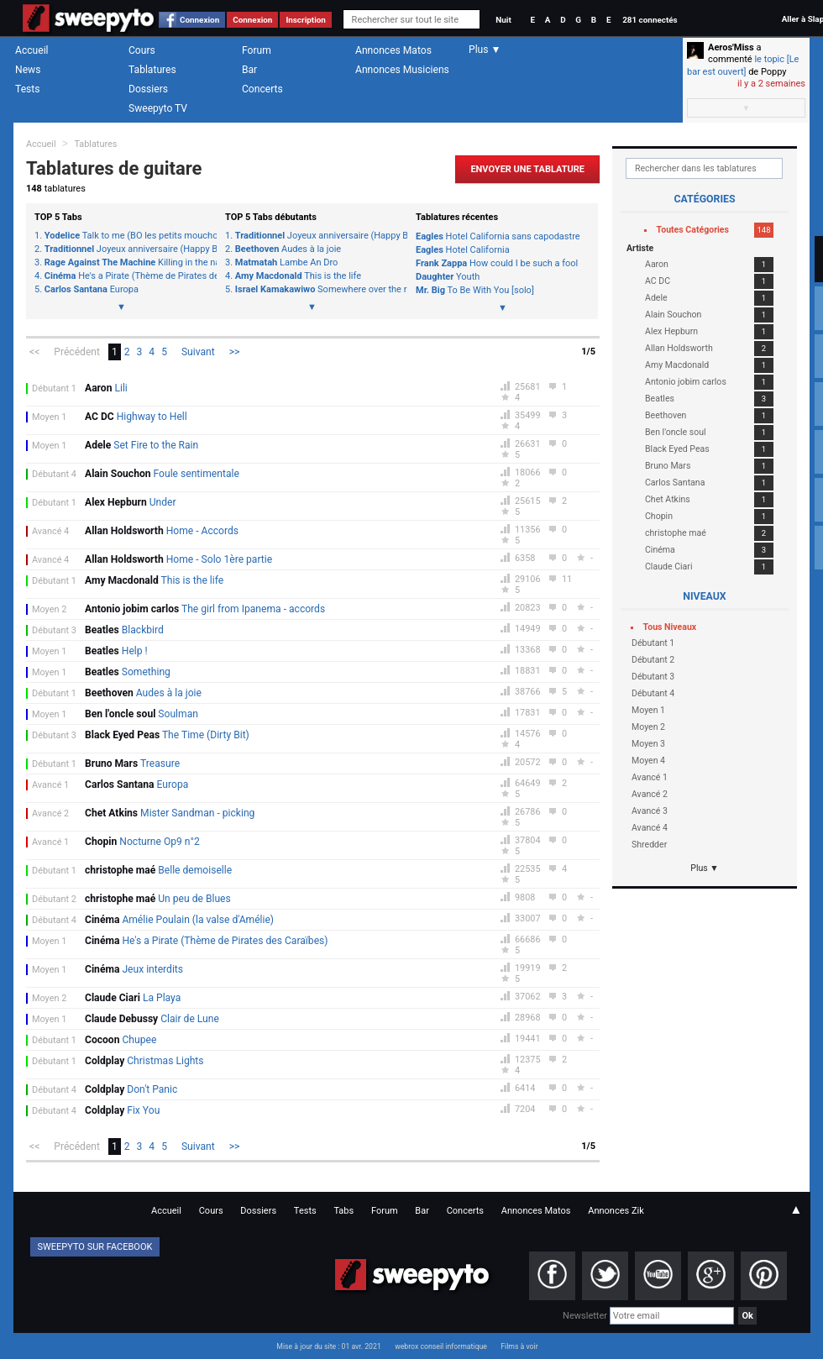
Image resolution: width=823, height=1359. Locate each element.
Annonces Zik (616, 1210)
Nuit (503, 19)
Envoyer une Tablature (527, 169)
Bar (249, 70)
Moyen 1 (49, 417)
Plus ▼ (704, 868)
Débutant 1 (54, 388)
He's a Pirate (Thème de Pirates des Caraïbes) (126, 276)
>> (234, 352)
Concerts (262, 89)
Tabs (343, 1210)
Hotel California (463, 249)
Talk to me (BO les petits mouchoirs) (126, 236)
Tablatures (152, 70)
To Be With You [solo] (475, 290)
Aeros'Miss (731, 47)
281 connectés (649, 19)
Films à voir (519, 1346)
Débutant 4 (54, 474)
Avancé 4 (50, 531)
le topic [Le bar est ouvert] (743, 65)
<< (34, 352)
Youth (448, 276)
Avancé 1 (50, 784)
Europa (92, 290)
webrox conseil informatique (441, 1346)
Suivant (198, 352)
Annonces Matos (393, 50)
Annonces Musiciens (402, 70)
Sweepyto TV (157, 108)
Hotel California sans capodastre (498, 236)
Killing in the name (126, 263)
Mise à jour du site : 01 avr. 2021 (328, 1346)
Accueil (32, 50)
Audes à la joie (288, 249)
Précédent (77, 352)
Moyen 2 (49, 609)
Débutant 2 (54, 899)
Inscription (306, 19)
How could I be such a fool (497, 263)
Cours (141, 50)
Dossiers (148, 89)
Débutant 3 (54, 630)
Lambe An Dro (286, 263)
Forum (256, 50)
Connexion (199, 19)
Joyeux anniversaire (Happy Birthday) (126, 249)
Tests (27, 89)
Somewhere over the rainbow (317, 290)
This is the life (298, 276)
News (27, 70)
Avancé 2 (50, 813)
